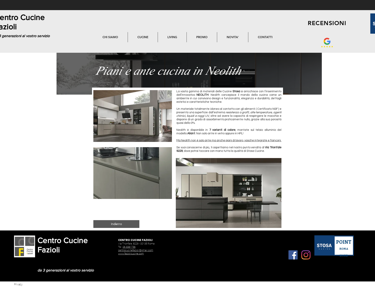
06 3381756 (129, 246)
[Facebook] (293, 254)
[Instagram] (305, 254)
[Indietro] (116, 224)
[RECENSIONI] (327, 23)
